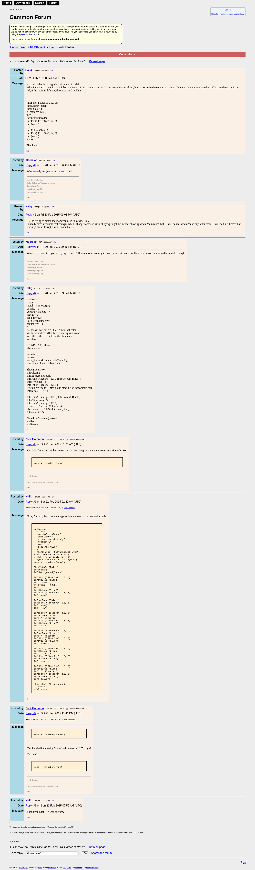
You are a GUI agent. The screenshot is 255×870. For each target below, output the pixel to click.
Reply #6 (31, 502)
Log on (228, 10)
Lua (51, 47)
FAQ (242, 14)
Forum (53, 2)
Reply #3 (31, 246)
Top (28, 151)
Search (39, 2)
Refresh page (97, 61)
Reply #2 (30, 214)
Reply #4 (31, 293)
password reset (27, 34)
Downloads (23, 2)
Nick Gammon (69, 509)
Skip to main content (16, 9)
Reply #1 (31, 165)
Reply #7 (31, 747)
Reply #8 (31, 841)
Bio (53, 70)
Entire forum (18, 47)
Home (7, 2)
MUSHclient (37, 47)
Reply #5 (31, 444)
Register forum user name (222, 14)
